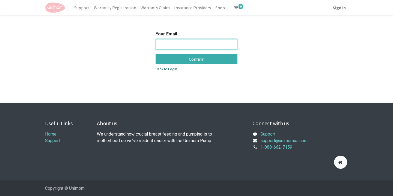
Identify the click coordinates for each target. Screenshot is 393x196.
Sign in (339, 7)
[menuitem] (82, 7)
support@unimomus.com (284, 140)
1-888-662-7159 (276, 147)
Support (52, 140)
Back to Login (166, 69)
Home (50, 134)
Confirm (196, 59)
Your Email (166, 33)
